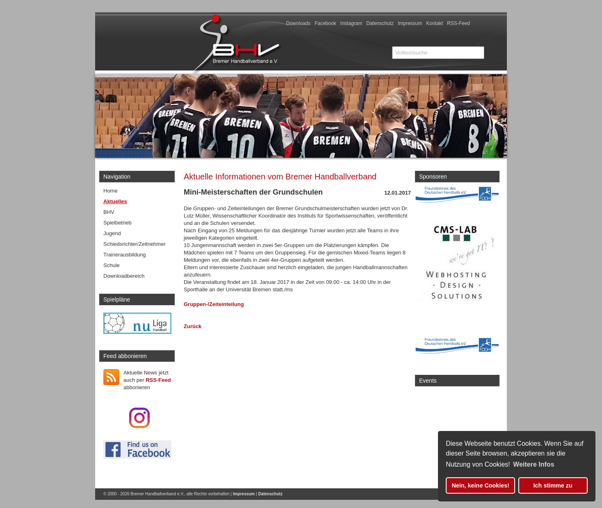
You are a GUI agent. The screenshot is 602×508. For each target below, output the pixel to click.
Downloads (298, 23)
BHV (108, 212)
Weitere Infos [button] (533, 464)
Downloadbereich (123, 276)
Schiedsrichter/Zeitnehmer (134, 244)
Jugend (112, 233)
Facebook (325, 23)
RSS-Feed (458, 23)
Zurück (192, 326)
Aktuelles (115, 201)
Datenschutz (380, 23)
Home (110, 191)
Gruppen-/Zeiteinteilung (214, 304)
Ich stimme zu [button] (553, 485)
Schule (111, 265)
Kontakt (434, 23)
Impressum (410, 23)
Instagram (351, 23)
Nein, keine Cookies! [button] (480, 485)
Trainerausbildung (124, 255)
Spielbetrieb (117, 223)
